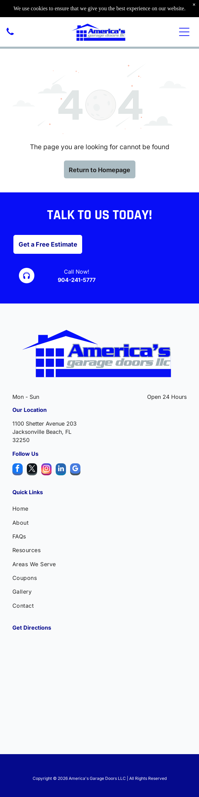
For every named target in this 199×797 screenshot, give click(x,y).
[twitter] (32, 470)
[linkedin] (61, 470)
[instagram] (46, 470)
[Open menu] (184, 32)
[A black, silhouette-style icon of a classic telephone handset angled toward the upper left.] (10, 35)
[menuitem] (99, 508)
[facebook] (17, 470)
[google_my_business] (75, 470)
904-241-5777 (77, 279)
